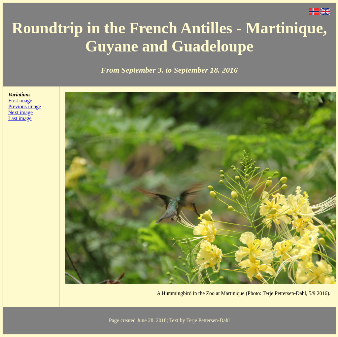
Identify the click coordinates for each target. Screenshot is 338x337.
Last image (20, 118)
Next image (20, 112)
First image (20, 100)
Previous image (24, 106)
